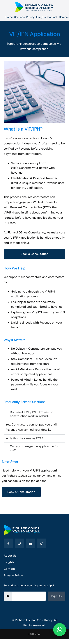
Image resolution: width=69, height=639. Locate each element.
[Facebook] (8, 543)
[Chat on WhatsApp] (59, 629)
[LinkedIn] (30, 543)
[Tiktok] (41, 543)
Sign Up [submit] (56, 596)
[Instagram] (19, 543)
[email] (29, 596)
